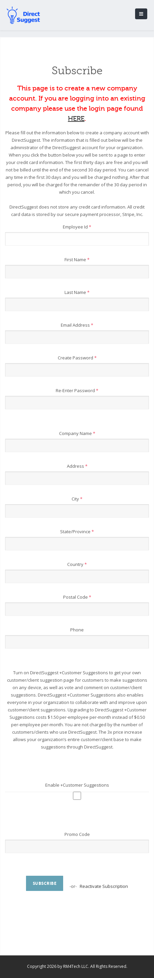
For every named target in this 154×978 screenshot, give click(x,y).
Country (77, 564)
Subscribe (45, 883)
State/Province (77, 531)
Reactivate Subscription (104, 886)
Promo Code (77, 834)
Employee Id (77, 227)
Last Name (77, 292)
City (77, 499)
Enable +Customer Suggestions (77, 785)
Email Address (77, 325)
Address (77, 466)
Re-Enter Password (77, 390)
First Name (77, 259)
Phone (77, 630)
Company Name (77, 433)
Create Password (77, 358)
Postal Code (77, 597)
